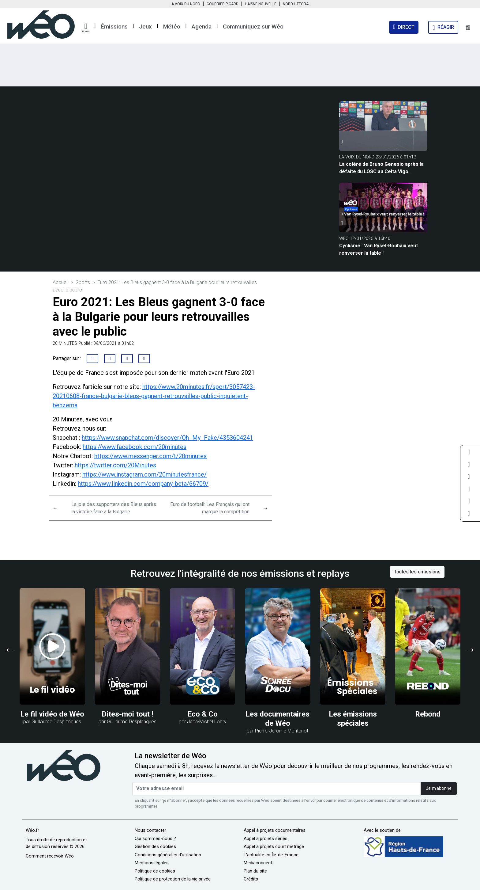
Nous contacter (150, 830)
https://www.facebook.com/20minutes (134, 447)
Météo (171, 26)
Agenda (202, 26)
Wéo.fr (32, 830)
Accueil (60, 282)
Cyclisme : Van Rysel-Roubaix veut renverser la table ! (378, 249)
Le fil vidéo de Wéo (52, 714)
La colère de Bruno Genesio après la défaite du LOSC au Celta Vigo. (381, 167)
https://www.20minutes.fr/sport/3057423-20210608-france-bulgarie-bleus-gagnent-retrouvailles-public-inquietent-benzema (154, 396)
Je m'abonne (439, 788)
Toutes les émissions (417, 572)
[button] (85, 27)
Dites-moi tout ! (127, 714)
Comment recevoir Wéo (50, 856)
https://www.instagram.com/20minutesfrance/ (144, 474)
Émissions (114, 26)
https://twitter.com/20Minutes (115, 465)
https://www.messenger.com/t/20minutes (150, 456)
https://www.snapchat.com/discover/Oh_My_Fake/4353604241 (167, 437)
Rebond (428, 714)
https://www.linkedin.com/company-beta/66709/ (143, 483)
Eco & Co (202, 714)
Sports (83, 282)
